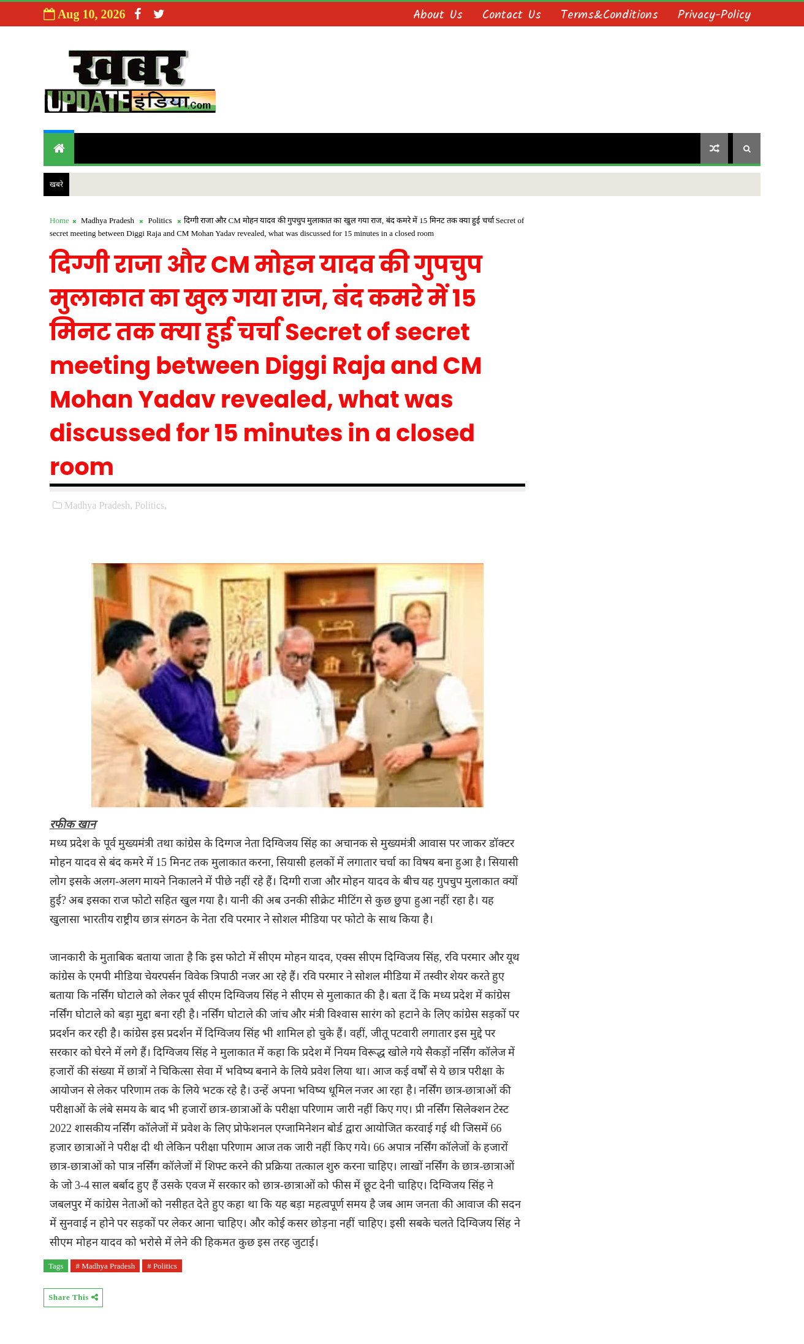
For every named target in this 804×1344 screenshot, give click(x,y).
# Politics (162, 1265)
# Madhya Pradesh (105, 1265)
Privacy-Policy (714, 15)
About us (438, 15)
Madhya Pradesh (107, 220)
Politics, (151, 505)
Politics (160, 220)
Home (59, 220)
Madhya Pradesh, (98, 505)
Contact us (511, 15)
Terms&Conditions (609, 15)
